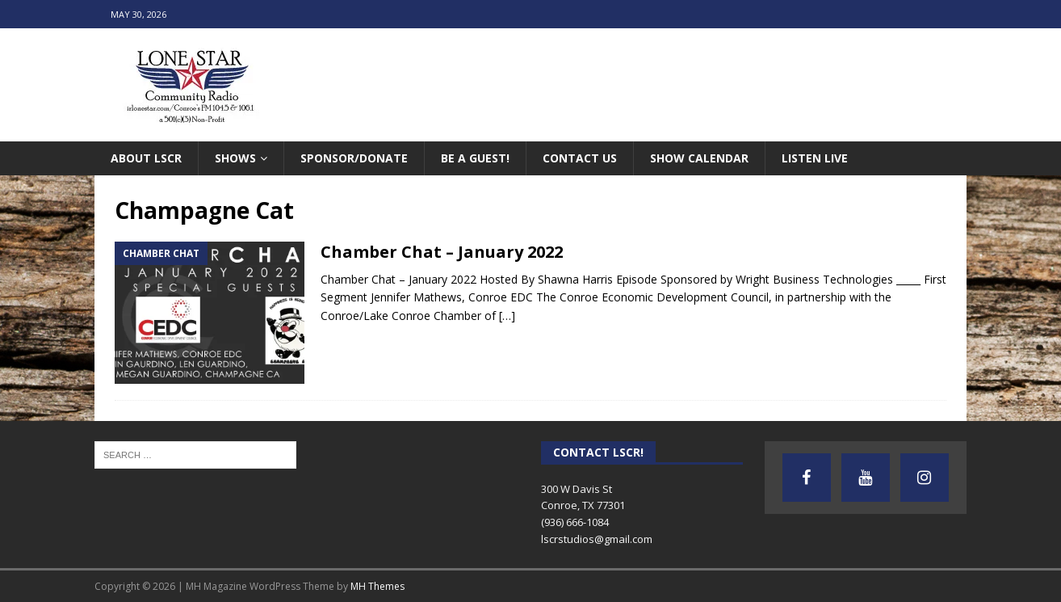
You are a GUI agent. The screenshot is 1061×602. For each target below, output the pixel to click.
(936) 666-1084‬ (575, 522)
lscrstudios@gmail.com (596, 539)
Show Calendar (699, 158)
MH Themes (377, 586)
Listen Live (815, 158)
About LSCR (146, 158)
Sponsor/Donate (354, 158)
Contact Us (580, 158)
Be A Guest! (475, 158)
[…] (507, 315)
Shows (235, 158)
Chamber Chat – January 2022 (442, 252)
